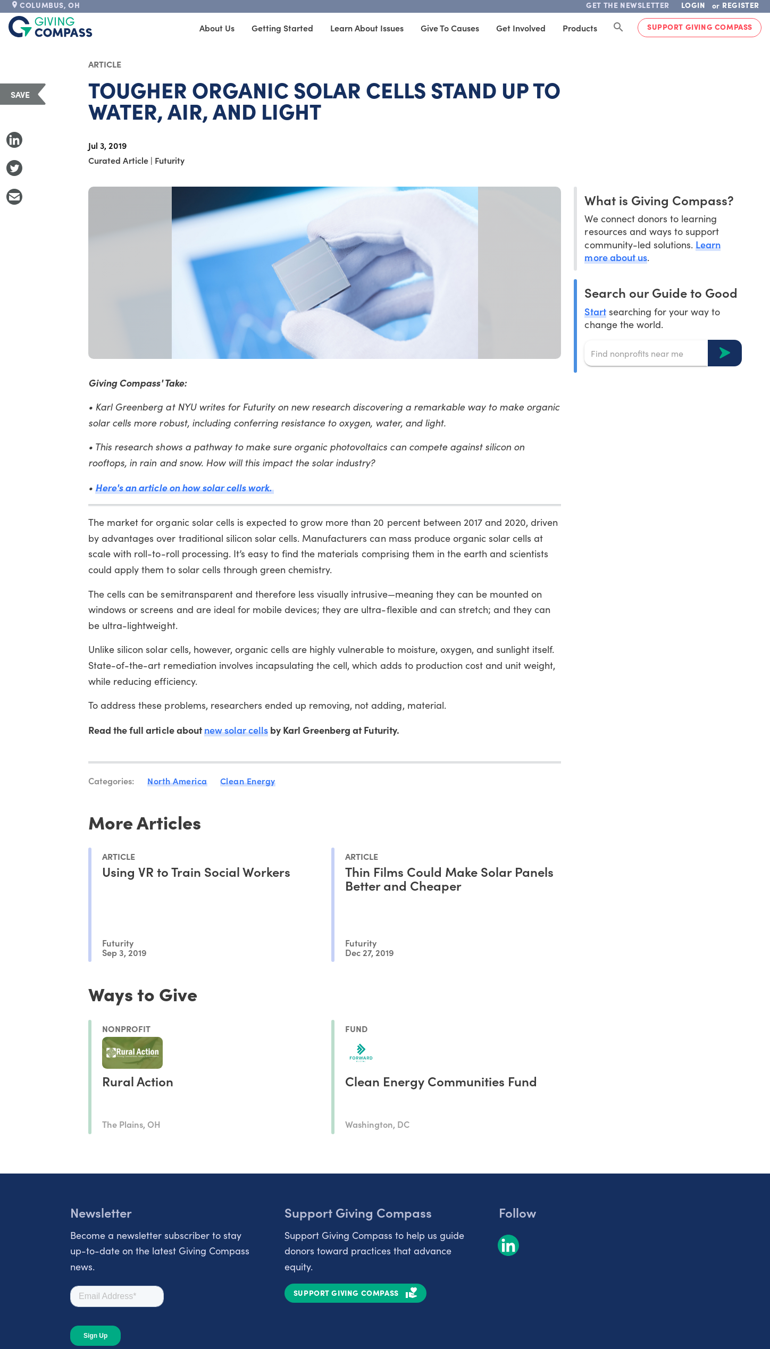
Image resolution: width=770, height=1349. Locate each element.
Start (595, 311)
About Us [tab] (217, 27)
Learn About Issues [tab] (367, 27)
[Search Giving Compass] (618, 27)
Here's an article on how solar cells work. (184, 487)
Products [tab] (580, 27)
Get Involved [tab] (521, 27)
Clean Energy (247, 780)
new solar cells (236, 729)
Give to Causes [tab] (450, 27)
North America (177, 780)
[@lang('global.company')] (51, 26)
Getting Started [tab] (282, 27)
